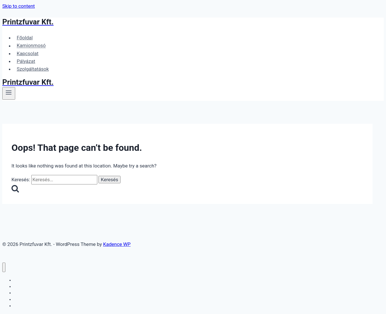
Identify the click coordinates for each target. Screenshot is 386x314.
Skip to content (18, 6)
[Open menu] (8, 93)
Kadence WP (117, 244)
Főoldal (25, 38)
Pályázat (26, 61)
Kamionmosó (31, 46)
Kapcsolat (27, 53)
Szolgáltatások (33, 69)
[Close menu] (3, 267)
